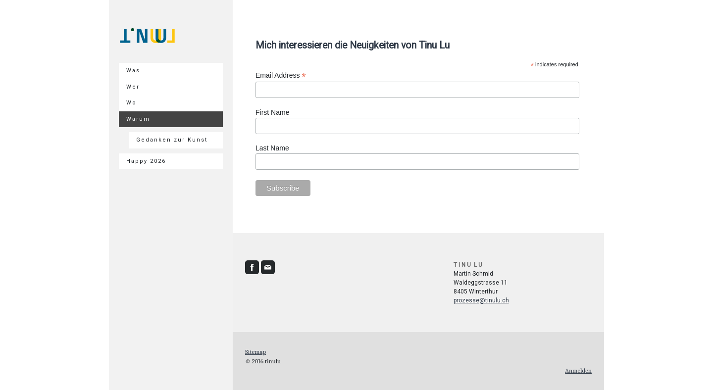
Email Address (280, 75)
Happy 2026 (146, 161)
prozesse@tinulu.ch (481, 300)
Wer (133, 87)
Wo (131, 102)
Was (133, 70)
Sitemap (255, 351)
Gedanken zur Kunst (171, 140)
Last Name (272, 148)
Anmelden (578, 370)
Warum (138, 119)
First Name (272, 112)
